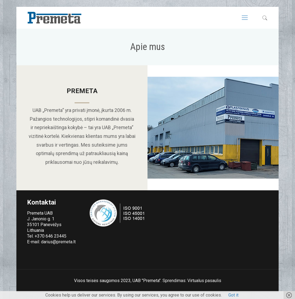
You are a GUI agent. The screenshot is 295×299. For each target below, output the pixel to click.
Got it (233, 295)
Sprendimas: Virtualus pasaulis (192, 280)
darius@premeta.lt (58, 241)
